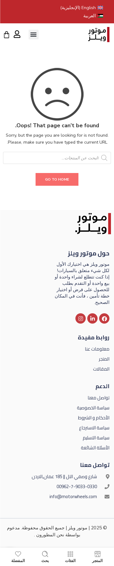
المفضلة (18, 557)
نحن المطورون (50, 535)
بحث (45, 557)
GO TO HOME (57, 179)
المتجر (97, 557)
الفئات (70, 557)
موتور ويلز (77, 528)
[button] (34, 35)
